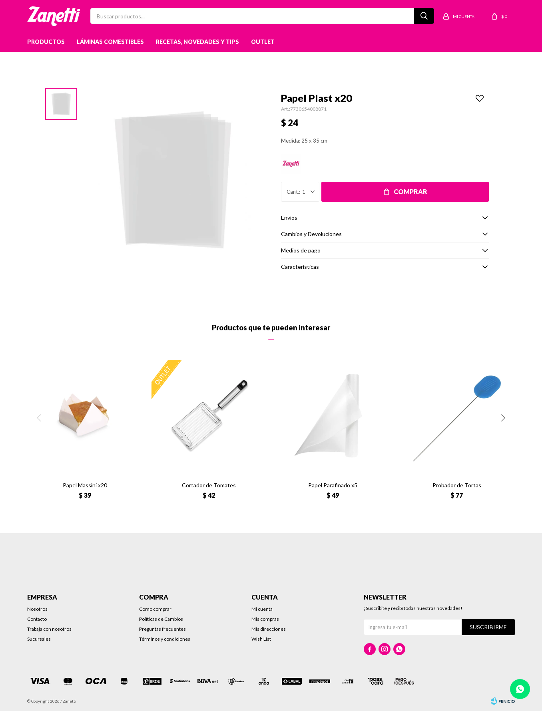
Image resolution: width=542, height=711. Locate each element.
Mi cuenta (262, 609)
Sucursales (39, 639)
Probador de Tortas (456, 485)
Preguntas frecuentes (162, 629)
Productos (46, 41)
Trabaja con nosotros (49, 629)
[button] (503, 418)
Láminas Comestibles (110, 41)
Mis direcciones (268, 629)
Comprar (410, 191)
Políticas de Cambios (161, 619)
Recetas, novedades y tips (197, 41)
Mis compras (265, 619)
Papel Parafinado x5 (332, 485)
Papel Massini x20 (85, 485)
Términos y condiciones (164, 639)
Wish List (261, 639)
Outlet (263, 41)
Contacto (37, 619)
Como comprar (155, 609)
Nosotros (37, 609)
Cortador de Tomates (209, 485)
